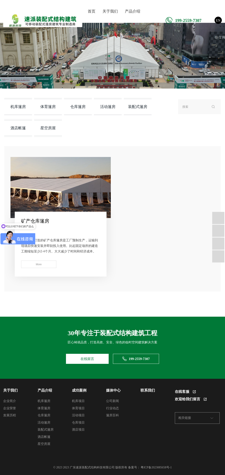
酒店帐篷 (18, 128)
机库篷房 (18, 106)
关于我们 (110, 11)
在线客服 (185, 391)
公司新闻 (112, 400)
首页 (91, 11)
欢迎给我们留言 (191, 399)
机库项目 (78, 400)
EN (218, 20)
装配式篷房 (137, 106)
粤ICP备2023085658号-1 (156, 467)
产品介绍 (132, 11)
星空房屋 (48, 128)
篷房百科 (112, 415)
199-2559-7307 (183, 20)
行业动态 (112, 407)
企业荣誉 (9, 407)
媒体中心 (118, 30)
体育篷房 (48, 106)
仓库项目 (78, 422)
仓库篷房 (78, 106)
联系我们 (140, 30)
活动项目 (78, 415)
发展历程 (9, 415)
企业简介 (9, 400)
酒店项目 (78, 429)
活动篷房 (107, 106)
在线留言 (87, 358)
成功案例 (95, 30)
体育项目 (78, 407)
